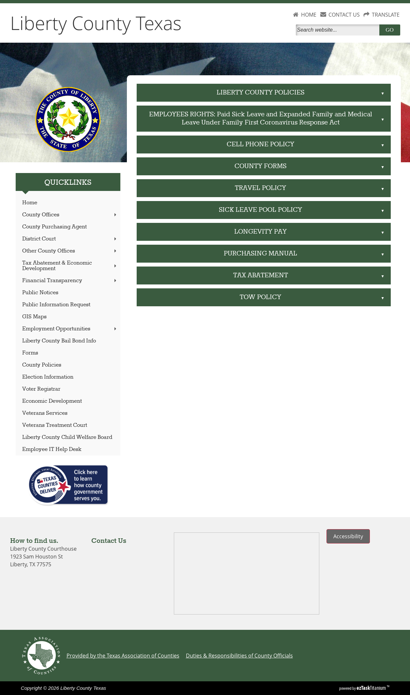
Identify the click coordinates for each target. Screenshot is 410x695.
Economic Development (52, 401)
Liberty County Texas (96, 22)
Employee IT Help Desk (52, 449)
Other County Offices (69, 251)
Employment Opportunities (69, 329)
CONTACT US (344, 14)
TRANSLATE (386, 14)
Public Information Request (56, 304)
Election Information (47, 377)
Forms (30, 353)
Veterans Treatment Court (54, 425)
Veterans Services (45, 413)
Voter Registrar (41, 389)
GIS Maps (34, 316)
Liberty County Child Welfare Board (67, 437)
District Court (69, 239)
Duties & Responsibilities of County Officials (239, 655)
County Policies (41, 365)
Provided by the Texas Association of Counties (123, 655)
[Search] (339, 30)
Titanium (372, 687)
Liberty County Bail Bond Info (59, 341)
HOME (308, 14)
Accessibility (348, 536)
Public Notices (40, 292)
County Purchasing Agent (54, 227)
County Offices (69, 214)
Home (29, 202)
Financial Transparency (69, 280)
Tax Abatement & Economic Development (69, 266)
